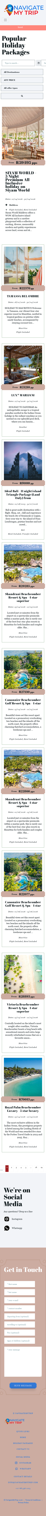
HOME (23, 1437)
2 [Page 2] (11, 1167)
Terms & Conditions (33, 1500)
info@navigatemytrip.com (23, 1482)
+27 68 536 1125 (23, 1488)
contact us (23, 1449)
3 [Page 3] (16, 1167)
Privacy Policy (23, 1502)
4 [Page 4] (21, 1167)
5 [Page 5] (25, 1167)
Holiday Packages (23, 1443)
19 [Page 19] (41, 1167)
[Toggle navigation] (5, 20)
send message (23, 1385)
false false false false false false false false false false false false (22, 72)
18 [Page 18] (36, 1167)
